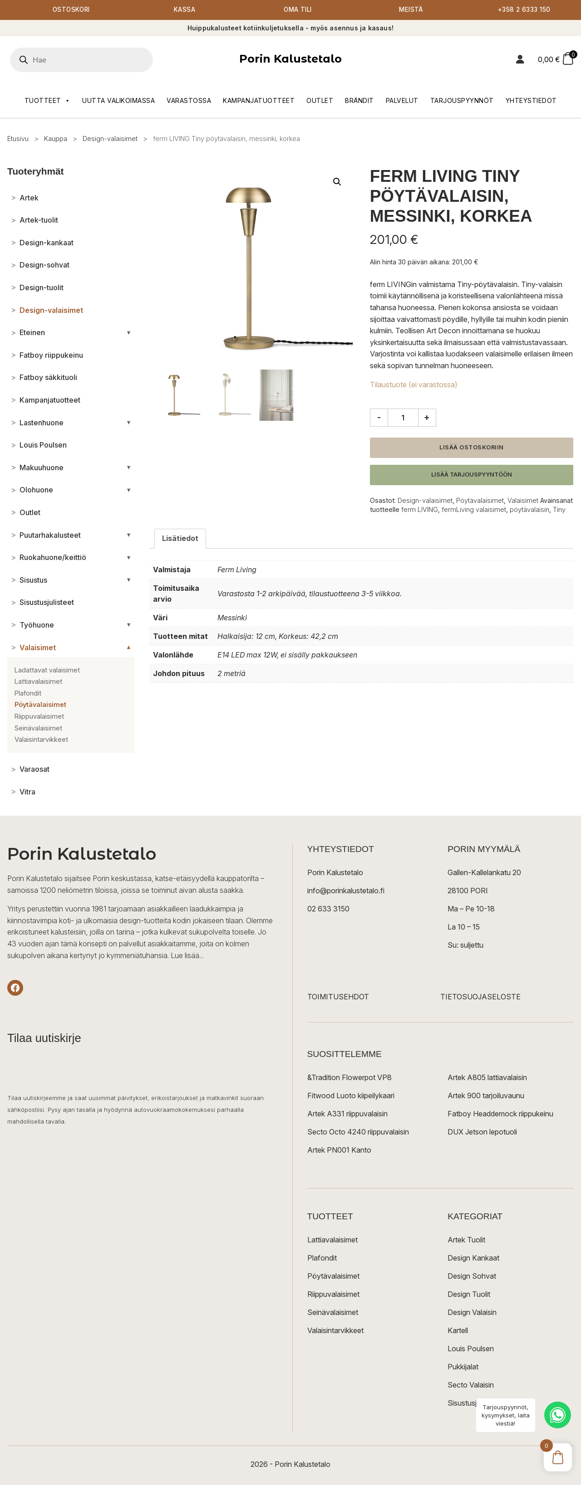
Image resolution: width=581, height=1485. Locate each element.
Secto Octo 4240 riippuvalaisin (358, 1132)
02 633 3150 (328, 909)
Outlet (319, 100)
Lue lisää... (187, 955)
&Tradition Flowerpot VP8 (349, 1077)
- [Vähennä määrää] (379, 417)
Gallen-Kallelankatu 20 (484, 872)
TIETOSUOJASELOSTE (480, 997)
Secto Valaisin (471, 1385)
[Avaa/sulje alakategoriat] (128, 332)
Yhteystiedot (531, 100)
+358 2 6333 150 (524, 10)
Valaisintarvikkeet (335, 1330)
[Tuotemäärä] (403, 418)
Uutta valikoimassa (118, 100)
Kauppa (55, 138)
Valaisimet (522, 501)
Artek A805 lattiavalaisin (487, 1077)
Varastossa (189, 100)
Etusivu (18, 138)
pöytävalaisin (529, 510)
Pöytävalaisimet (480, 501)
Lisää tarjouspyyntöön (471, 475)
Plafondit (322, 1258)
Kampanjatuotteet (259, 100)
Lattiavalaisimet (332, 1240)
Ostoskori (71, 10)
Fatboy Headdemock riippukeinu (500, 1114)
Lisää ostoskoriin (471, 447)
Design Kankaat (473, 1258)
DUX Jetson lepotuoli (482, 1132)
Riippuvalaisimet (333, 1294)
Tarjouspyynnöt (462, 100)
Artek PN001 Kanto (339, 1150)
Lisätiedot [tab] (180, 538)
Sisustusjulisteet (474, 1403)
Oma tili (297, 10)
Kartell (458, 1330)
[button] (337, 182)
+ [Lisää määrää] (427, 417)
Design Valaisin (472, 1312)
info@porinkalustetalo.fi (345, 891)
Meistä (411, 10)
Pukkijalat (463, 1367)
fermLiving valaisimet (474, 510)
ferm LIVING (419, 510)
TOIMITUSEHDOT (338, 997)
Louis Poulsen (471, 1349)
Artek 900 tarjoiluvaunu (486, 1095)
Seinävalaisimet (332, 1312)
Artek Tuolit (466, 1240)
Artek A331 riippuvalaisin (347, 1114)
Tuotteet (48, 101)
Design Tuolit (469, 1294)
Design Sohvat (472, 1276)
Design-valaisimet (110, 138)
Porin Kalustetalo (290, 59)
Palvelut (402, 100)
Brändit (359, 100)
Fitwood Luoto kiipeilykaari (350, 1095)
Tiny (559, 510)
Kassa (184, 10)
